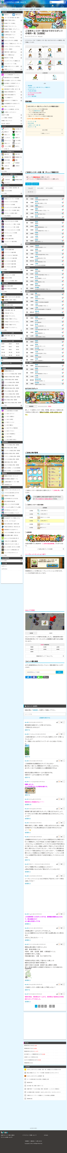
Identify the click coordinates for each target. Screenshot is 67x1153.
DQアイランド (40, 68)
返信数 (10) (28, 804)
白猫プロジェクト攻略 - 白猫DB (7, 1135)
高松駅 (36, 344)
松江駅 (36, 320)
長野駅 (36, 269)
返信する (27, 730)
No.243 (27, 944)
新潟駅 (36, 273)
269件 (41, 36)
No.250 (27, 876)
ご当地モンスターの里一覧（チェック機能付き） (39, 87)
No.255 (27, 836)
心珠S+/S (40, 55)
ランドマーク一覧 (32, 121)
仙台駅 (36, 229)
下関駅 (36, 335)
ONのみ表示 (40, 188)
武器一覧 (30, 50)
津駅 (36, 293)
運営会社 (32, 1141)
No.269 (27, 722)
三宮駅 (36, 307)
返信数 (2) (28, 883)
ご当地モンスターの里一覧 (34, 125)
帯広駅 (36, 201)
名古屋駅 (37, 287)
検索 (59, 672)
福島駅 (36, 240)
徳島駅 (36, 341)
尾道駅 (36, 331)
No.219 (27, 808)
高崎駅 (36, 249)
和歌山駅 (37, 311)
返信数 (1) (28, 832)
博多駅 (36, 364)
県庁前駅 (37, 382)
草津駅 (36, 297)
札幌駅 (36, 198)
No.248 (27, 914)
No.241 (27, 984)
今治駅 (36, 351)
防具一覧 (40, 50)
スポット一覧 (35, 77)
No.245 (27, 928)
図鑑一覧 (30, 55)
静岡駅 (36, 284)
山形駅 (36, 236)
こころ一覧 (50, 50)
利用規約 (27, 1141)
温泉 (49, 68)
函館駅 (36, 205)
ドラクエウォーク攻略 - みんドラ (15, 2)
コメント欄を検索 (32, 96)
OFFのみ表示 (49, 188)
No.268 (27, 734)
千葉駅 (36, 253)
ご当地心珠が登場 (32, 91)
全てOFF (35, 184)
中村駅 (36, 359)
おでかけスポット (32, 89)
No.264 (27, 781)
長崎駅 (36, 368)
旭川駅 (36, 212)
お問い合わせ (39, 1141)
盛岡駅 (36, 225)
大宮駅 (36, 263)
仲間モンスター (59, 50)
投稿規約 (35, 710)
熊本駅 (36, 372)
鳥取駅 (36, 317)
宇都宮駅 (37, 245)
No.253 (27, 864)
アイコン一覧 (49, 55)
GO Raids (46, 1135)
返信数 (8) (28, 818)
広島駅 (36, 328)
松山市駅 (37, 348)
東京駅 (36, 256)
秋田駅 (36, 232)
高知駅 (36, 355)
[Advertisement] (44, 153)
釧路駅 (36, 209)
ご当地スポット (50, 63)
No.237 (27, 994)
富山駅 (36, 276)
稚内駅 (36, 216)
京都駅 (36, 300)
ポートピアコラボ (30, 68)
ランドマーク (30, 63)
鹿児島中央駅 (38, 379)
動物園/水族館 (59, 63)
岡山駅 (36, 324)
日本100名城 (31, 123)
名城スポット (40, 63)
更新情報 (30, 85)
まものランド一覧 (32, 126)
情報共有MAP (37, 111)
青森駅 (36, 222)
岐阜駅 (36, 280)
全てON (29, 184)
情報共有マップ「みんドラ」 (44, 656)
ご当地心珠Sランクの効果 (44, 549)
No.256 (27, 822)
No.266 (27, 761)
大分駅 (36, 375)
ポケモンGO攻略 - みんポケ (7, 1137)
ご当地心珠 (54, 77)
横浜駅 (36, 260)
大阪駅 (36, 304)
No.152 (27, 799)
